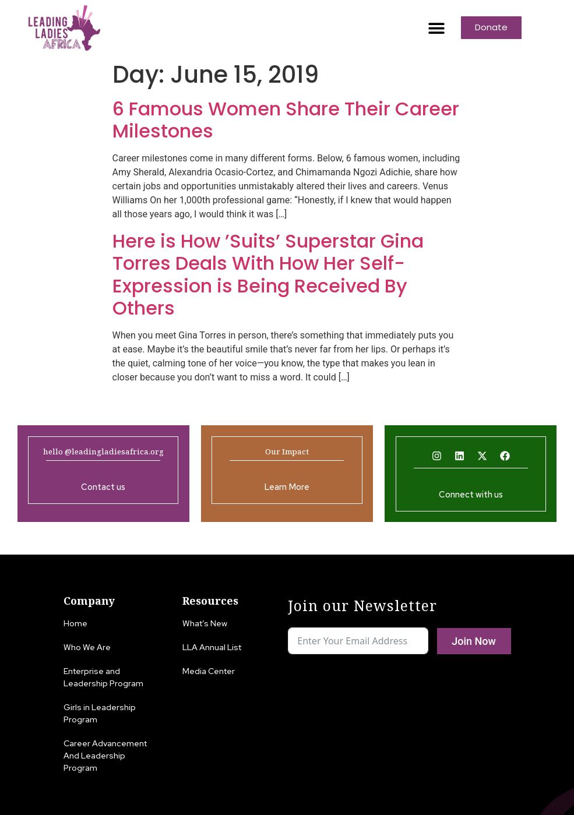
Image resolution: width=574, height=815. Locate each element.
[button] (436, 28)
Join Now (474, 641)
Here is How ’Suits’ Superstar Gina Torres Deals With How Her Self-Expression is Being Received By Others (268, 274)
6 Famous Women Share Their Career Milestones (285, 120)
